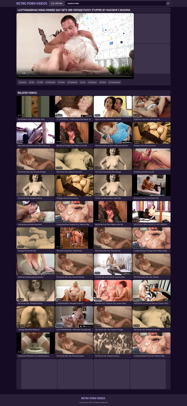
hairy (63, 82)
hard (104, 82)
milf (41, 82)
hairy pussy (115, 82)
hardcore (73, 82)
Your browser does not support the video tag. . (75, 46)
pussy (23, 82)
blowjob (51, 82)
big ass (93, 82)
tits (33, 82)
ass (84, 82)
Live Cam (58, 3)
